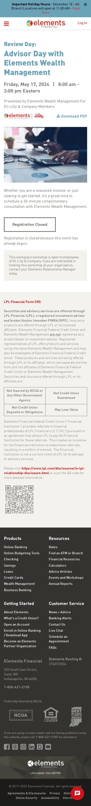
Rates (53, 547)
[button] (6, 24)
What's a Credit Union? (21, 618)
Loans (8, 571)
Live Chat (56, 630)
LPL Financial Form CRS (22, 302)
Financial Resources (64, 559)
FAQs (53, 647)
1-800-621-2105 (17, 687)
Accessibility (50, 798)
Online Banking (15, 547)
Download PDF (74, 116)
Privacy (55, 793)
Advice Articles (60, 571)
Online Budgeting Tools (22, 553)
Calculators (57, 565)
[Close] (85, 4)
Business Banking (17, 590)
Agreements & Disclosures (27, 793)
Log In (82, 23)
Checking (11, 559)
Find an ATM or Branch (66, 553)
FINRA (53, 320)
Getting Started (19, 604)
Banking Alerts (60, 618)
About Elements (16, 612)
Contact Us (57, 624)
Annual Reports (61, 584)
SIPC (62, 320)
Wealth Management (19, 584)
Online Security (26, 798)
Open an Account (17, 624)
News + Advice (60, 612)
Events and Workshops (66, 577)
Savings (10, 565)
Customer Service (66, 604)
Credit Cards (13, 577)
